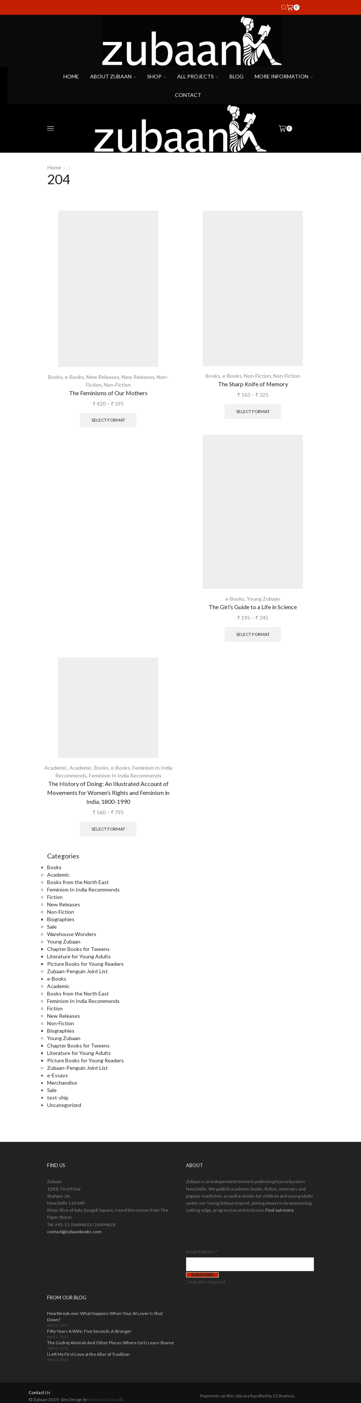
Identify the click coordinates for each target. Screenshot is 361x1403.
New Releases (102, 377)
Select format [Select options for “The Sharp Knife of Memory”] (253, 411)
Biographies (60, 919)
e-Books (74, 377)
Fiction (55, 897)
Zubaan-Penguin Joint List (77, 971)
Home (71, 76)
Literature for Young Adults (79, 956)
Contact (188, 95)
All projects (197, 76)
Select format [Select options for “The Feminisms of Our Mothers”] (108, 420)
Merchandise (62, 1082)
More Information (284, 76)
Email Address (202, 1251)
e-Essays (57, 1075)
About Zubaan (113, 76)
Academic (55, 767)
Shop (156, 76)
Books (55, 377)
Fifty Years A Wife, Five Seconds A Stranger (89, 1331)
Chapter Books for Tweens (78, 949)
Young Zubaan (263, 598)
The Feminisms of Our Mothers (108, 392)
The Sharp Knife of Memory (253, 383)
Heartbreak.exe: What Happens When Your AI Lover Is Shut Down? (105, 1316)
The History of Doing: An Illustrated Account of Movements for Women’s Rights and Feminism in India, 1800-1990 (108, 792)
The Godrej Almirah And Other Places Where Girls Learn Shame (110, 1342)
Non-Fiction (117, 384)
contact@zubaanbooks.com (74, 1231)
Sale (52, 926)
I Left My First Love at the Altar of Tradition (88, 1354)
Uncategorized (64, 1105)
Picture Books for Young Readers (85, 964)
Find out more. (280, 1210)
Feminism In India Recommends (125, 775)
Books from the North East (78, 882)
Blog (236, 76)
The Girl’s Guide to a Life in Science (253, 606)
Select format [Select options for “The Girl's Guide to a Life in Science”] (253, 634)
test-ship (58, 1097)
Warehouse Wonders (71, 934)
